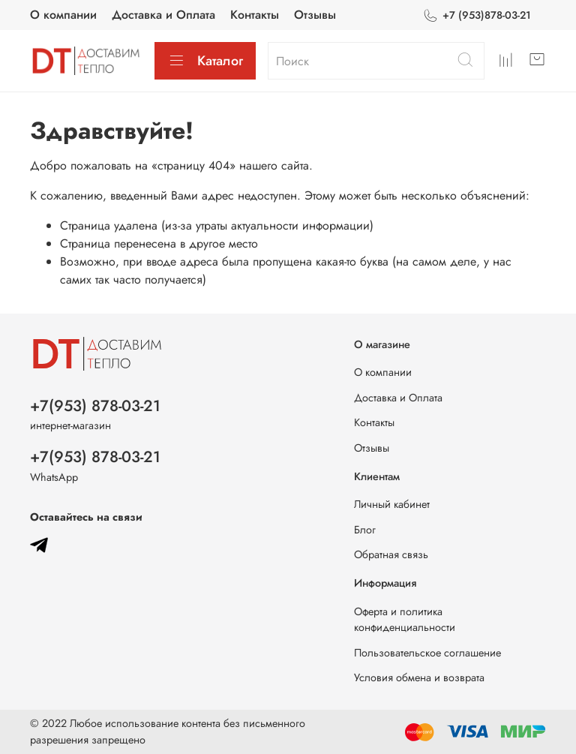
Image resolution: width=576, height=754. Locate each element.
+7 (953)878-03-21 (476, 15)
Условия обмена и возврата (419, 677)
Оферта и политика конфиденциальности (404, 619)
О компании (63, 14)
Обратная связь (391, 554)
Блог (365, 529)
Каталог (205, 61)
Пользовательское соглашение (427, 652)
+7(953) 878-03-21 (95, 406)
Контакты (254, 14)
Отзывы (315, 14)
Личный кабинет (392, 504)
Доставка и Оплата (163, 14)
